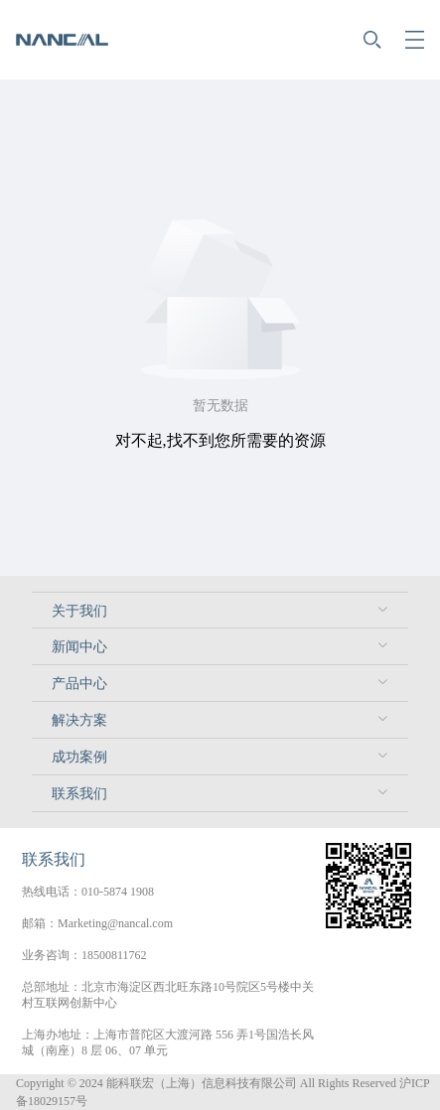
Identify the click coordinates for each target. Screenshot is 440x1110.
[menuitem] (220, 610)
